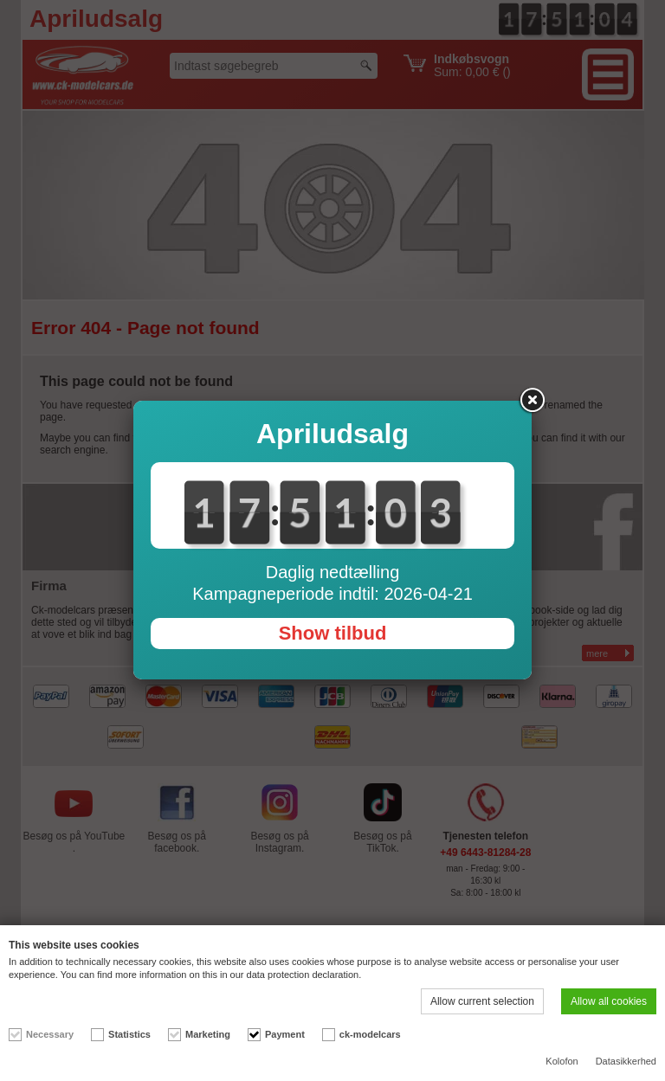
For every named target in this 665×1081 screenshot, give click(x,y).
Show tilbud (333, 633)
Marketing (207, 1034)
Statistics (129, 1034)
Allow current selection (482, 1001)
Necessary (50, 1034)
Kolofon (562, 1061)
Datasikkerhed (626, 1061)
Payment (285, 1034)
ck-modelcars (370, 1034)
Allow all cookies (609, 1001)
